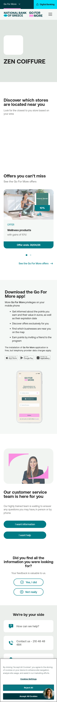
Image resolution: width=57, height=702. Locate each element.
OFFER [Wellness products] (10, 224)
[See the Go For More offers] (36, 263)
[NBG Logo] (15, 14)
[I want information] (25, 524)
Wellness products (19, 230)
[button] (26, 255)
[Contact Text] (28, 643)
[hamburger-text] (50, 14)
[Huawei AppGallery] (44, 356)
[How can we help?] (28, 626)
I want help (25, 535)
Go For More (12, 4)
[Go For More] (35, 14)
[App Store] (12, 356)
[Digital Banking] (45, 4)
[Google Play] (27, 356)
